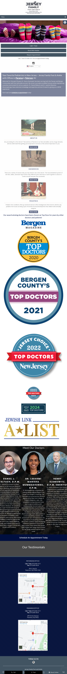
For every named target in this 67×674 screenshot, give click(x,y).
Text (34, 672)
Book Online (53, 672)
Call (13, 672)
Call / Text (33, 46)
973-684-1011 (28, 58)
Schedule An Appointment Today (33, 537)
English (30, 66)
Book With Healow (33, 50)
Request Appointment (33, 55)
